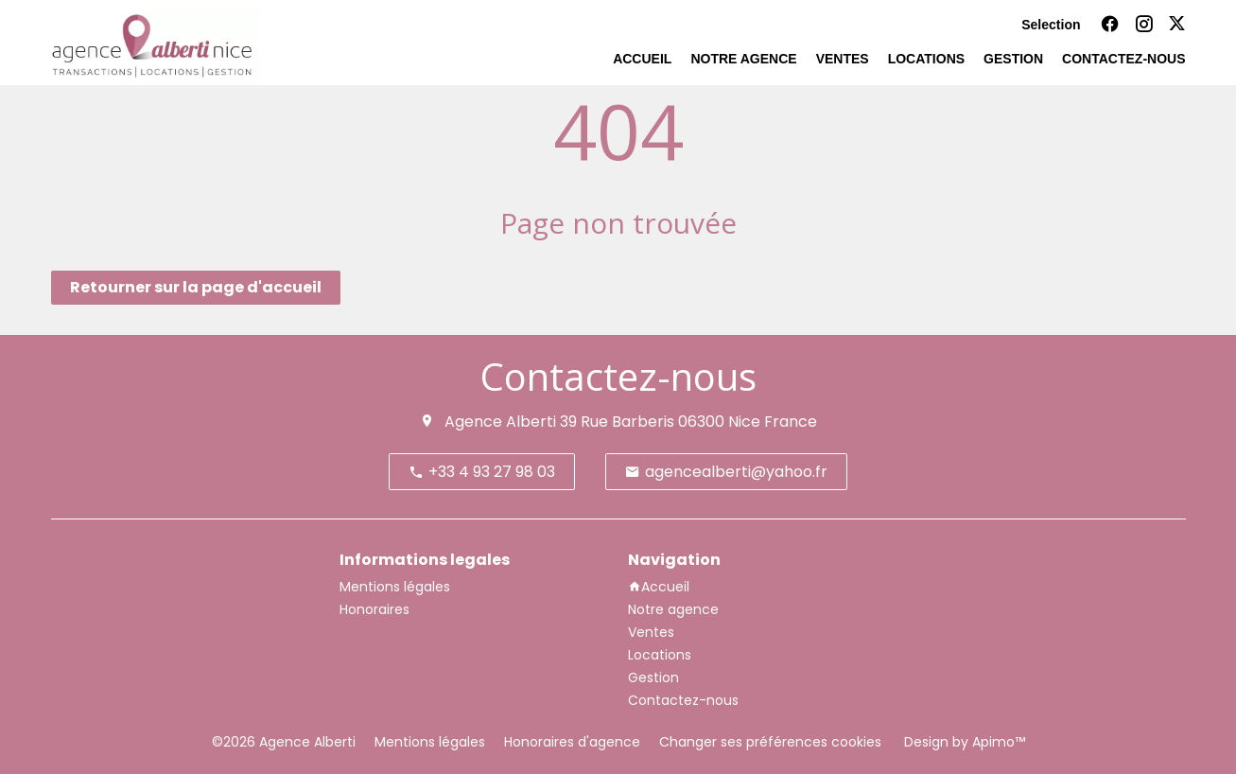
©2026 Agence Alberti (284, 741)
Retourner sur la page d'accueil (196, 287)
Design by (962, 741)
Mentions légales (429, 741)
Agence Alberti (500, 421)
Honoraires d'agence (572, 741)
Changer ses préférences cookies (770, 741)
